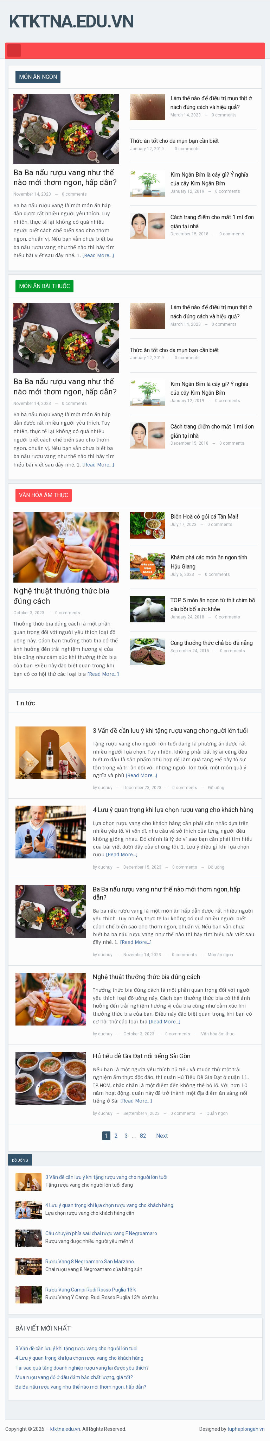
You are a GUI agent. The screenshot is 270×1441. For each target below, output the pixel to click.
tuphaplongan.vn (246, 1429)
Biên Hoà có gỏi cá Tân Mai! (204, 516)
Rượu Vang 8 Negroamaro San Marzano (89, 1261)
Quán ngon (217, 1113)
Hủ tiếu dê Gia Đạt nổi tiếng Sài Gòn (142, 1056)
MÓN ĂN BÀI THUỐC (44, 286)
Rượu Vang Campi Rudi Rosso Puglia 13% (90, 1290)
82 (143, 1135)
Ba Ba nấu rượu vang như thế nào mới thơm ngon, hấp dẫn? (80, 1387)
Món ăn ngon (220, 954)
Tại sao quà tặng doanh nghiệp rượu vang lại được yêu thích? (82, 1368)
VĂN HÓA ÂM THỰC (43, 495)
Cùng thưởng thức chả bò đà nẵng (212, 643)
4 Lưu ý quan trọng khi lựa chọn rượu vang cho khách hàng (173, 809)
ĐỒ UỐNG (20, 1160)
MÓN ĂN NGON (38, 77)
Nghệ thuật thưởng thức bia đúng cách (146, 976)
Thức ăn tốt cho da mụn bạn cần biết (174, 141)
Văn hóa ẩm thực (217, 1033)
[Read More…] (98, 255)
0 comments (74, 194)
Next (162, 1135)
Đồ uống (216, 787)
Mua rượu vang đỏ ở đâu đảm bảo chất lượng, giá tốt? (74, 1377)
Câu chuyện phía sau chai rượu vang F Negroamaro (101, 1233)
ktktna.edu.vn (71, 21)
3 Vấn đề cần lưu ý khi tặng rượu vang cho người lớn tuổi (170, 730)
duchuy (105, 787)
